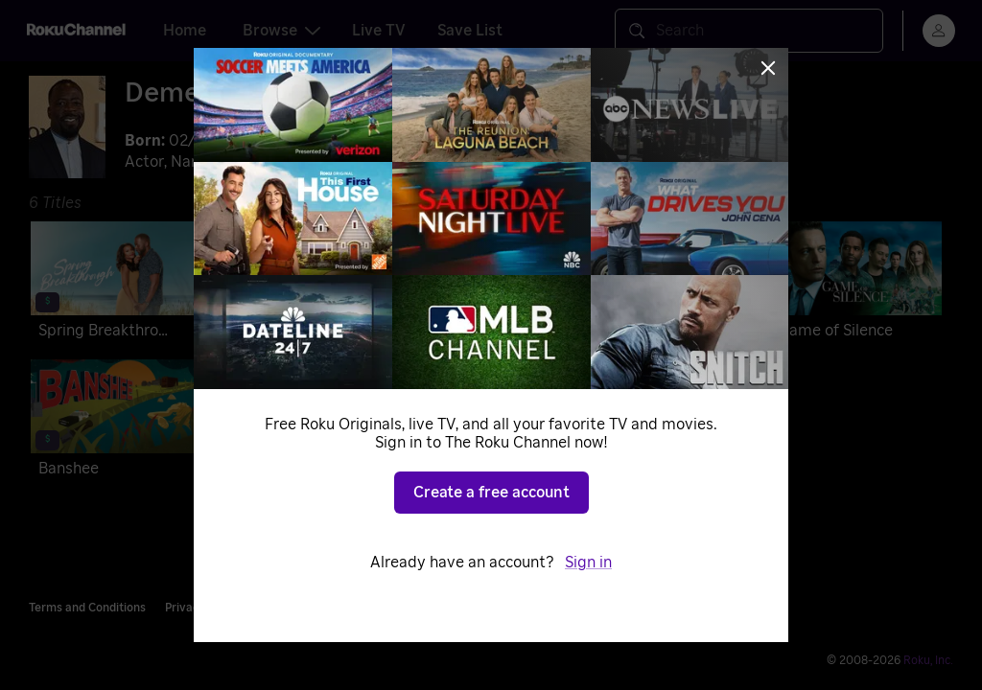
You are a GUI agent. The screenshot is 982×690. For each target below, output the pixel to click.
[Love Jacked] (487, 283)
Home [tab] (184, 30)
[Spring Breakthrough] (116, 283)
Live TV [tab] (379, 30)
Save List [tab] (470, 30)
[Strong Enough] (301, 283)
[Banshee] (116, 421)
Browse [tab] (281, 30)
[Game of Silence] (856, 283)
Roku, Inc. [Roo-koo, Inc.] (928, 660)
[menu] (939, 30)
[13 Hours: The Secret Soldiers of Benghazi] (671, 283)
